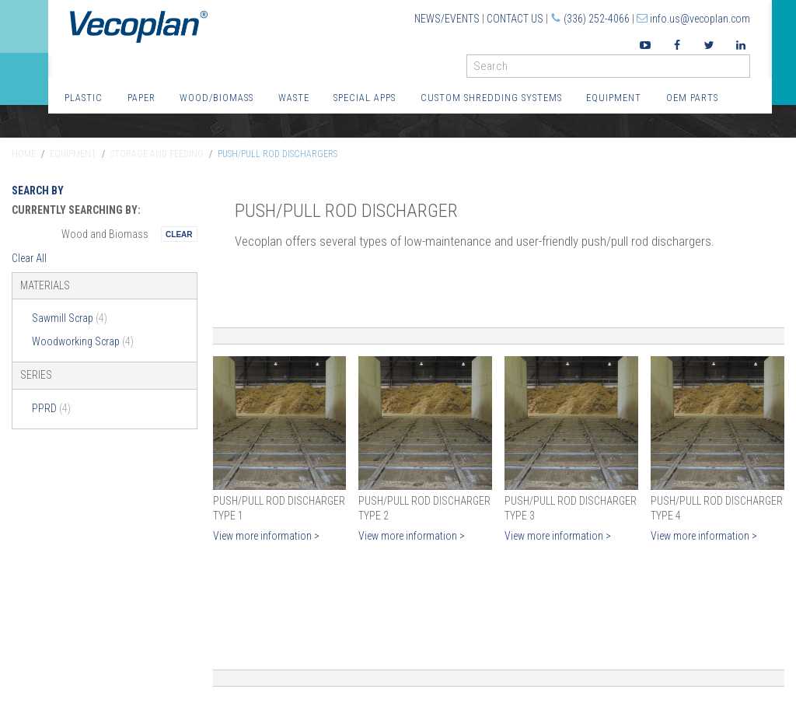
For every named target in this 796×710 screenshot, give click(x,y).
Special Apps (364, 97)
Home (24, 154)
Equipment (613, 97)
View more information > (266, 536)
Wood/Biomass (216, 97)
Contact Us (515, 18)
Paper (141, 97)
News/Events (447, 18)
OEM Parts (692, 97)
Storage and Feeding (157, 154)
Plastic (84, 97)
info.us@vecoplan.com (700, 18)
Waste (293, 97)
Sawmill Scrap (69, 318)
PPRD (51, 408)
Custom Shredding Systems (491, 97)
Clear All (29, 258)
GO (744, 69)
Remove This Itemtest (179, 234)
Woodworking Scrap (83, 341)
